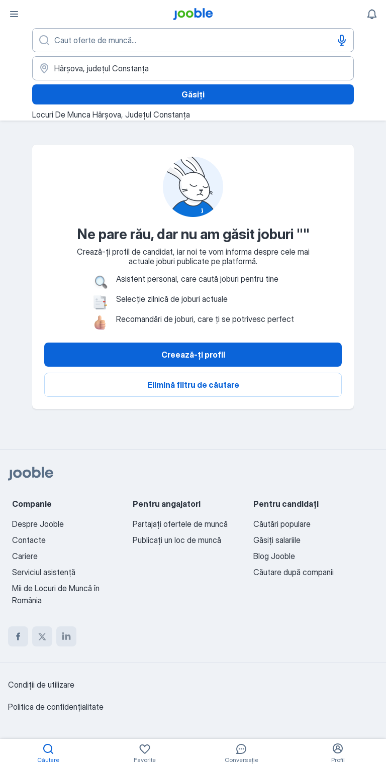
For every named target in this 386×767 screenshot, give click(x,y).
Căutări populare (282, 524)
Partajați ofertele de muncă (180, 524)
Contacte (29, 540)
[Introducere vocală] (342, 40)
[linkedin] (66, 636)
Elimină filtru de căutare (193, 385)
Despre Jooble (38, 524)
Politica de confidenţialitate (56, 707)
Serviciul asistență (43, 572)
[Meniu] (14, 14)
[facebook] (18, 636)
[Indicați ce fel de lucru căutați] (193, 40)
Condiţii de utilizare (41, 685)
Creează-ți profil (193, 355)
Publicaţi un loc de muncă (177, 540)
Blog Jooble (274, 556)
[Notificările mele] (371, 14)
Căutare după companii (293, 572)
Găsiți (193, 94)
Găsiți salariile (277, 540)
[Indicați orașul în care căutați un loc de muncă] (193, 68)
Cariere (25, 556)
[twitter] (42, 636)
